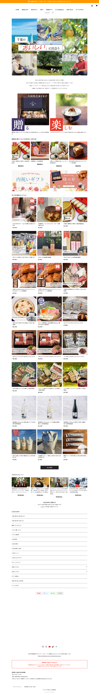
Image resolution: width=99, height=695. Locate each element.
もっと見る (49, 467)
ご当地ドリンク (15, 553)
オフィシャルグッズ (16, 562)
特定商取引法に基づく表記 (30, 686)
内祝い (41, 9)
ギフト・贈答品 (15, 576)
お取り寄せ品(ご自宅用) (17, 581)
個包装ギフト (49, 9)
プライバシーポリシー (17, 686)
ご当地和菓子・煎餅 (16, 548)
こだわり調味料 (15, 534)
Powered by (49, 692)
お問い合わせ (69, 9)
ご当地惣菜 (14, 539)
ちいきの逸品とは (59, 9)
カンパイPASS (79, 9)
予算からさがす (15, 567)
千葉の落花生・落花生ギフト (18, 516)
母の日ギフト (34, 9)
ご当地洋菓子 (15, 544)
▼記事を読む (21, 495)
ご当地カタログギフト (17, 557)
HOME (17, 9)
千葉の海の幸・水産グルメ (18, 520)
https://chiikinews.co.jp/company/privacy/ (49, 656)
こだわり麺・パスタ (16, 530)
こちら (42, 506)
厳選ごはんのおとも (16, 525)
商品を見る (21, 166)
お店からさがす (15, 571)
